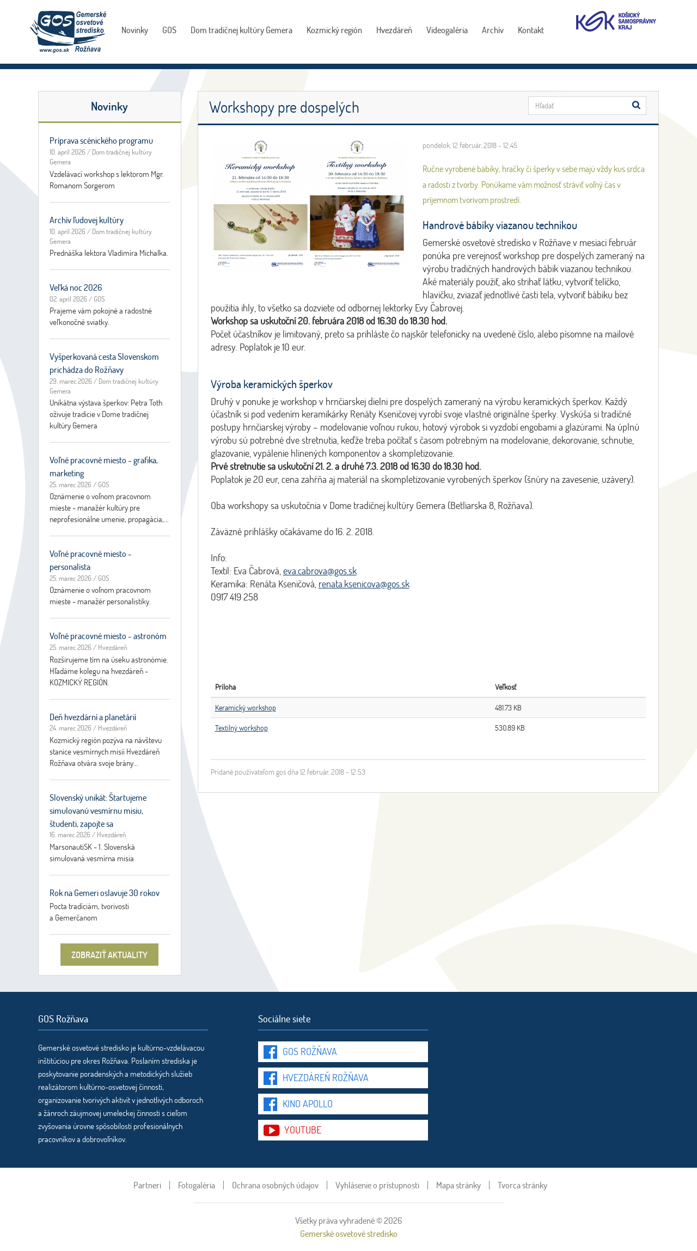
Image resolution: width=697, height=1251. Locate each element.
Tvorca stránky (522, 1185)
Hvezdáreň (394, 29)
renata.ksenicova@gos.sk (364, 583)
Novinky (134, 29)
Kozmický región (334, 29)
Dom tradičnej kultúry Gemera (241, 29)
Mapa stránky (458, 1185)
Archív (493, 29)
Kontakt (531, 29)
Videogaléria (447, 29)
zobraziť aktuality (109, 954)
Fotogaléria (196, 1185)
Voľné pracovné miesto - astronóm (108, 635)
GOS (169, 29)
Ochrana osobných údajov (275, 1185)
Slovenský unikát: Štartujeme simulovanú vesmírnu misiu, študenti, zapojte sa (98, 810)
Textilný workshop (241, 727)
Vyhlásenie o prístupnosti (377, 1185)
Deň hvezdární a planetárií (93, 716)
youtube (302, 1129)
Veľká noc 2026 (76, 287)
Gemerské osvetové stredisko (349, 1233)
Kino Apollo (308, 1103)
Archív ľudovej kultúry (87, 219)
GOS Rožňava (310, 1051)
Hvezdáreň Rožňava (326, 1077)
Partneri (147, 1185)
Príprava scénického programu (101, 140)
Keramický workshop (245, 707)
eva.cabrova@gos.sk (320, 570)
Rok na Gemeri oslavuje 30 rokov (105, 892)
